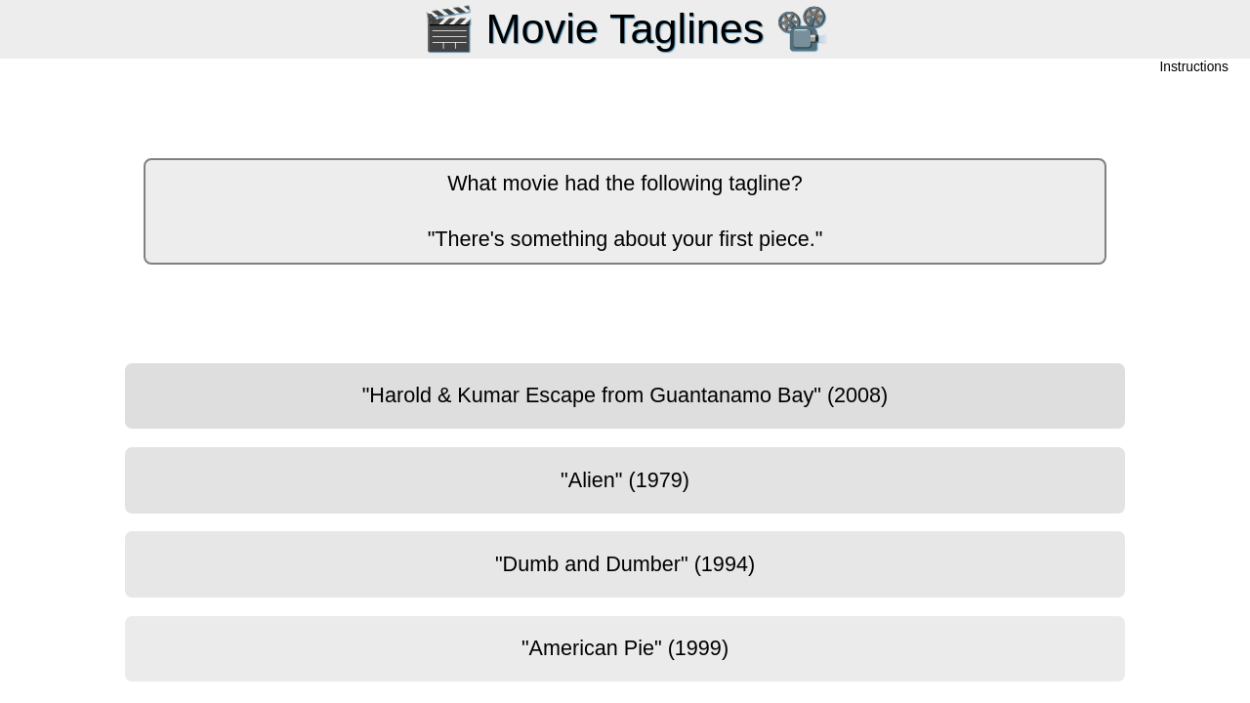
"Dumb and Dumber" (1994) (625, 564)
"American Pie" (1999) (625, 648)
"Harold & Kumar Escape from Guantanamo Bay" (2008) (625, 395)
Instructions (1194, 68)
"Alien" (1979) (625, 480)
